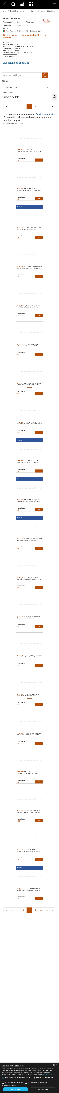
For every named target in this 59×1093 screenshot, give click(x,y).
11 (47, 106)
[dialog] (29, 1078)
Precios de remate (45, 114)
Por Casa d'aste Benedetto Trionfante (18, 22)
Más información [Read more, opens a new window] (48, 1074)
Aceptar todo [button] (15, 1089)
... (41, 106)
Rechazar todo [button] (43, 1089)
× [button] (57, 1065)
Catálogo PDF (35, 35)
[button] (29, 1085)
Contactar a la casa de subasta (15, 26)
